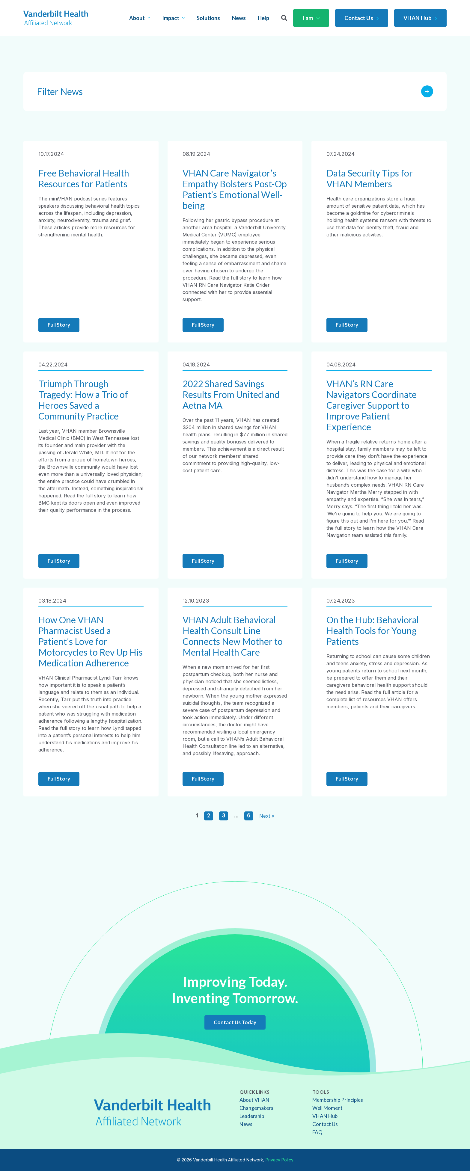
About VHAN (254, 1099)
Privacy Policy (279, 1159)
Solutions (208, 18)
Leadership (251, 1116)
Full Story (59, 325)
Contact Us (361, 17)
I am (311, 17)
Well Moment (327, 1107)
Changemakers (256, 1107)
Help (263, 18)
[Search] (284, 18)
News (239, 18)
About (139, 18)
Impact (173, 18)
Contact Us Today (235, 1022)
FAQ (317, 1132)
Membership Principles (337, 1099)
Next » (266, 816)
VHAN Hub (420, 17)
